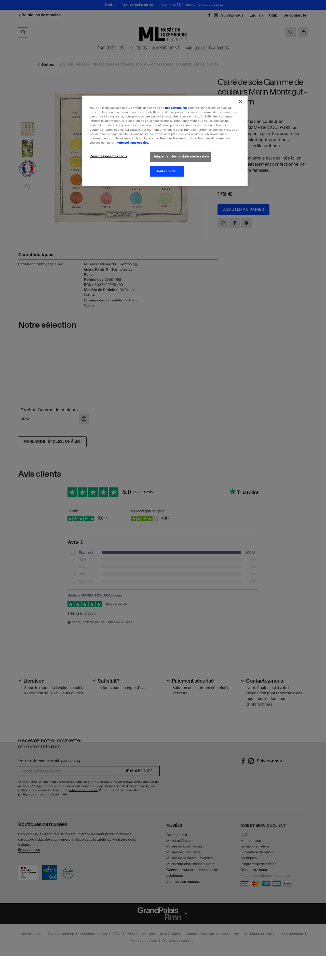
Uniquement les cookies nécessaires (181, 156)
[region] (165, 141)
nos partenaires (176, 107)
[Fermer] (240, 101)
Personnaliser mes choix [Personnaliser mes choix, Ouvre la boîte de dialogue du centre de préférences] (108, 156)
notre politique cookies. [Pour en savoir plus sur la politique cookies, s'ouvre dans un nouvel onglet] (132, 142)
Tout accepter (167, 171)
